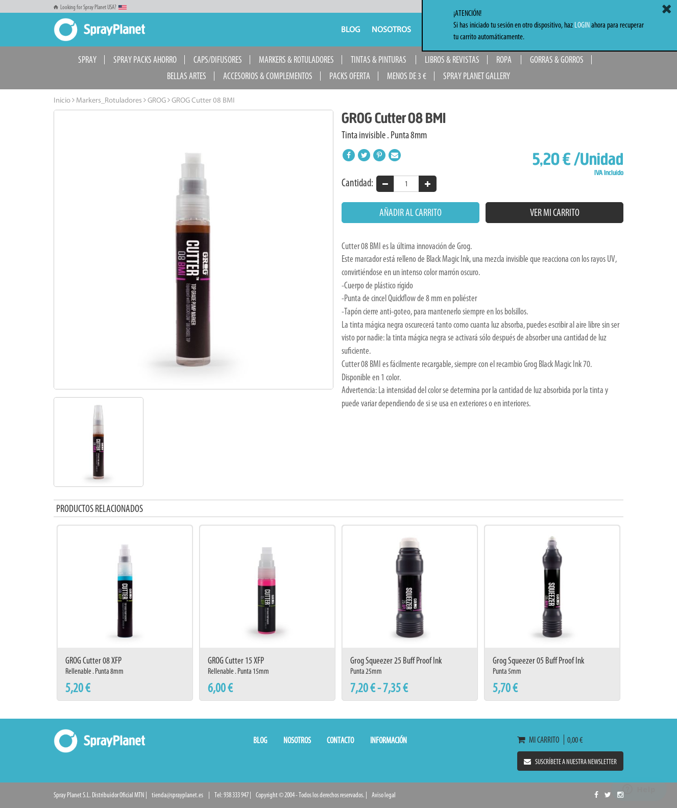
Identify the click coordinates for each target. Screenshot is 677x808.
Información (388, 740)
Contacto (340, 740)
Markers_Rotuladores (108, 101)
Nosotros (391, 30)
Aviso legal (384, 795)
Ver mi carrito (554, 212)
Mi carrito (540, 739)
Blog (350, 30)
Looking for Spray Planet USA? (90, 7)
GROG (156, 101)
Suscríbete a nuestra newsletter (570, 761)
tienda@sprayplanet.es (177, 795)
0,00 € (573, 739)
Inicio (62, 101)
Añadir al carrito (410, 212)
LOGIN (582, 25)
